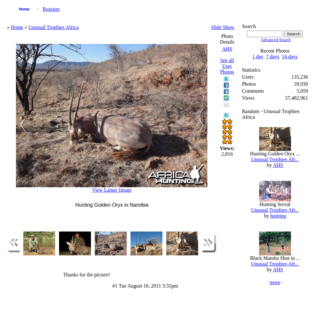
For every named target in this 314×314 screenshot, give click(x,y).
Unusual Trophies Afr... (275, 159)
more (275, 282)
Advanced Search (276, 39)
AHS (227, 49)
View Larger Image (111, 190)
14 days (289, 56)
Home (24, 9)
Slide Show (222, 27)
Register (51, 9)
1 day (258, 56)
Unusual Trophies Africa (53, 27)
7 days (272, 56)
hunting (278, 215)
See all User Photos (227, 66)
